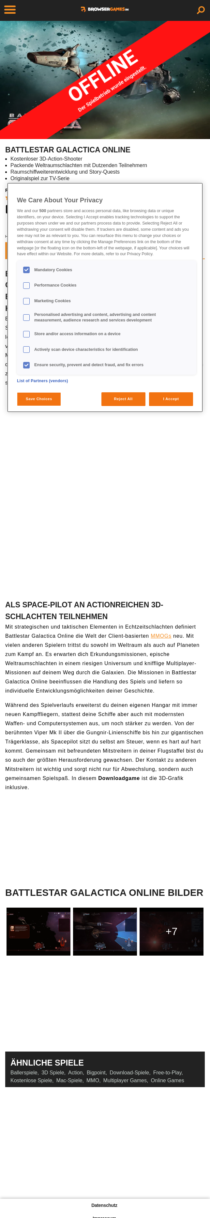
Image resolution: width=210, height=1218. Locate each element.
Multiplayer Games (125, 1080)
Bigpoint (96, 1072)
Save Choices (39, 399)
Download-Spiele (129, 1072)
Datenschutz (104, 1205)
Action (75, 1072)
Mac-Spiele (69, 1080)
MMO (92, 1080)
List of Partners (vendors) (42, 381)
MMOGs (161, 636)
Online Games (167, 1080)
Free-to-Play (167, 1072)
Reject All (123, 399)
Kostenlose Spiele (31, 1080)
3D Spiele (52, 1072)
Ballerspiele (24, 1072)
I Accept (171, 399)
